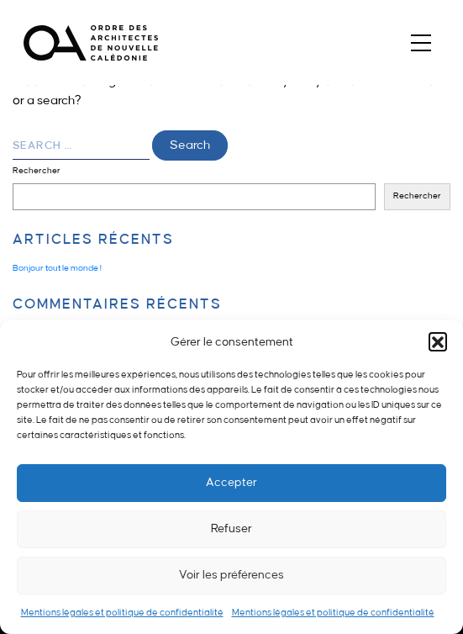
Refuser (231, 528)
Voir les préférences (231, 574)
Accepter (231, 482)
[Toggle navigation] (420, 43)
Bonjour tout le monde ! (57, 268)
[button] (437, 341)
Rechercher (37, 171)
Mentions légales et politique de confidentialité (122, 613)
